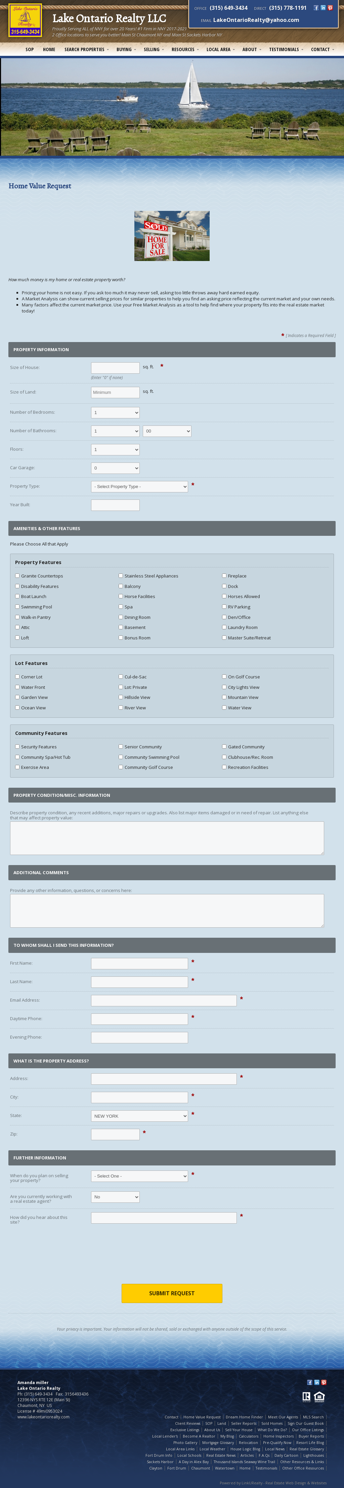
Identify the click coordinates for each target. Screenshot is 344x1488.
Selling (152, 49)
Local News (275, 1449)
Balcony (130, 586)
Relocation (248, 1442)
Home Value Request (202, 1417)
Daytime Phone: (26, 1018)
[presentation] (172, 1259)
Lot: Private (133, 687)
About (250, 49)
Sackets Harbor (160, 1461)
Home (49, 49)
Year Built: (20, 504)
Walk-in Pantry (33, 617)
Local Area (218, 49)
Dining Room (134, 617)
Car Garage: (22, 467)
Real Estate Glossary (307, 1449)
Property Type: (25, 486)
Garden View (31, 697)
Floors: (17, 449)
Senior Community (140, 747)
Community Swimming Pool (149, 757)
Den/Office (236, 617)
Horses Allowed (241, 596)
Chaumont (200, 1468)
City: (14, 1097)
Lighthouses (313, 1455)
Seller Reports (243, 1423)
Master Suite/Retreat (246, 638)
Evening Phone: (26, 1037)
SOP (30, 49)
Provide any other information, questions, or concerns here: (71, 890)
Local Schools (189, 1455)
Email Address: (25, 1000)
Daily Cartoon (286, 1455)
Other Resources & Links (302, 1461)
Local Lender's (165, 1436)
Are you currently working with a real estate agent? (41, 1198)
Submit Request (172, 1293)
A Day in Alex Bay (194, 1461)
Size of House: (25, 367)
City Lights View (240, 687)
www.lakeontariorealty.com (43, 1417)
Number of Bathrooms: (33, 430)
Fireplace (234, 576)
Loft (22, 638)
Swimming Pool (33, 607)
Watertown (224, 1468)
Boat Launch (30, 596)
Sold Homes (272, 1423)
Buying (124, 49)
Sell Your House (239, 1429)
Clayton (155, 1468)
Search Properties (84, 49)
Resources (183, 49)
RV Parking (236, 607)
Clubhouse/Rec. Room (247, 757)
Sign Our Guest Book (306, 1423)
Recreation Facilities (245, 767)
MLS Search (313, 1417)
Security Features (36, 747)
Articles (247, 1455)
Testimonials (284, 49)
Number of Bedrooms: (32, 412)
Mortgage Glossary (218, 1442)
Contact (320, 49)
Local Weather (212, 1449)
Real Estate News (220, 1455)
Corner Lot (28, 677)
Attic (22, 627)
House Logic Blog (245, 1449)
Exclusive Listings (184, 1429)
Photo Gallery (185, 1442)
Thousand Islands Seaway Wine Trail (244, 1461)
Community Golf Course (146, 767)
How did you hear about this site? (39, 1219)
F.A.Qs (264, 1455)
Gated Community (243, 747)
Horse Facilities (137, 596)
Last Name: (21, 981)
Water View (236, 708)
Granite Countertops (39, 576)
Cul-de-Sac (132, 677)
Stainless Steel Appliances (148, 576)
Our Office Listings (308, 1429)
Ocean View (30, 708)
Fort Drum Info (158, 1455)
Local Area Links (180, 1449)
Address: (19, 1078)
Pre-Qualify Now (277, 1442)
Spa (126, 607)
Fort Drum (176, 1468)
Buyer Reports (311, 1436)
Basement (132, 627)
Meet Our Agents (283, 1417)
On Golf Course (241, 677)
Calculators (248, 1436)
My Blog (227, 1436)
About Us (212, 1429)
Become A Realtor (199, 1436)
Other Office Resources (303, 1468)
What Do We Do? (272, 1429)
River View (132, 708)
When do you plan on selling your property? (39, 1178)
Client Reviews (187, 1423)
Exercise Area (32, 767)
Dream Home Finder (244, 1417)
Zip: (13, 1134)
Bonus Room (134, 638)
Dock (230, 586)
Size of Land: (23, 392)
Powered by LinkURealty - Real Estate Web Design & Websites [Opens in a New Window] (273, 1483)
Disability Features (37, 586)
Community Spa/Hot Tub (43, 757)
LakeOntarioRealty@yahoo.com (256, 20)
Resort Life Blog (310, 1442)
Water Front (30, 687)
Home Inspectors (278, 1436)
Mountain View (240, 697)
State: (16, 1115)
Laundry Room (240, 627)
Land (221, 1423)
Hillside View (134, 697)
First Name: (21, 963)
